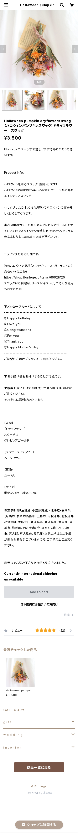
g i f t (7, 722)
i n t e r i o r (12, 747)
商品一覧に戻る (39, 767)
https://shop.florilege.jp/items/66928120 (34, 277)
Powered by (39, 793)
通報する (69, 614)
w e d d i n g (12, 734)
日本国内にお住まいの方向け (39, 604)
